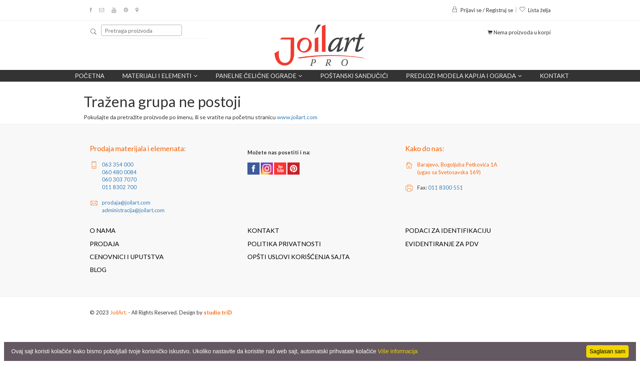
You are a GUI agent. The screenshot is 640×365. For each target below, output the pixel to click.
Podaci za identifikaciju (448, 230)
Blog (98, 269)
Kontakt (554, 75)
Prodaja (104, 243)
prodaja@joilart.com (126, 202)
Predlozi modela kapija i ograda (464, 76)
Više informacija (398, 351)
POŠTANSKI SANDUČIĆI (354, 75)
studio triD (218, 312)
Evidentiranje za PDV (442, 243)
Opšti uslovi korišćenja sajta (298, 256)
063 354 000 (117, 164)
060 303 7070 (119, 179)
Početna (89, 75)
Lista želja (535, 10)
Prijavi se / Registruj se (482, 10)
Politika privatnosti (284, 243)
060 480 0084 (119, 172)
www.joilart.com (297, 117)
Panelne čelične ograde (259, 76)
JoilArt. (118, 312)
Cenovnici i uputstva (127, 256)
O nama (103, 230)
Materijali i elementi (160, 76)
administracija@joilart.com (133, 210)
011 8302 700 (119, 187)
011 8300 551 (445, 187)
